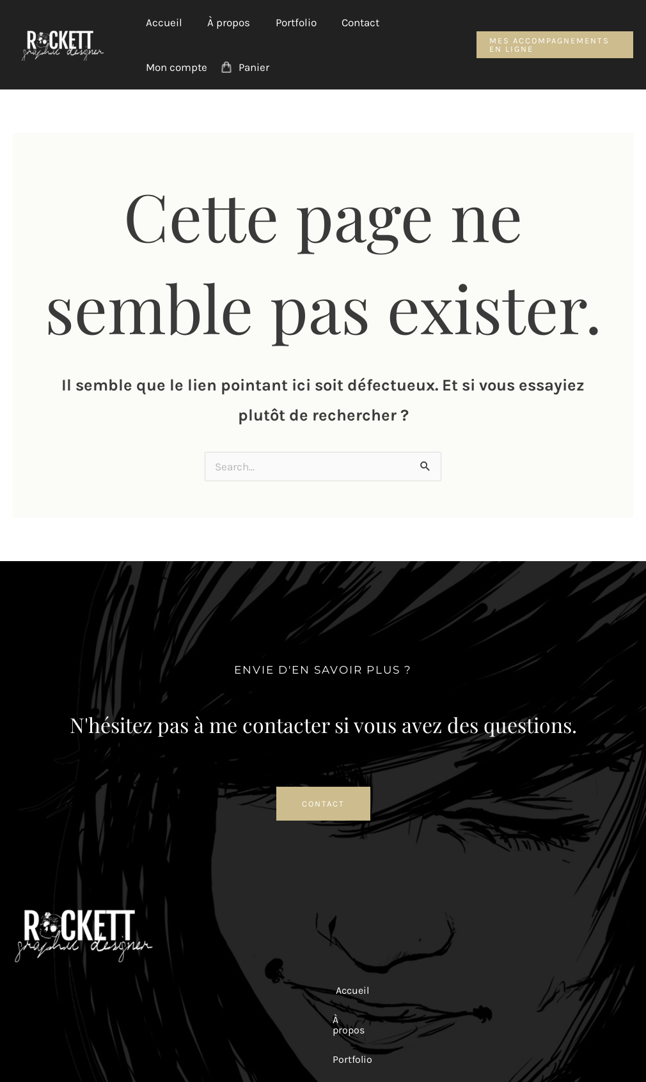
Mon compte (174, 67)
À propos (223, 22)
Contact (348, 22)
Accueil (162, 22)
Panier (248, 67)
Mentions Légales (336, 1046)
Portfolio (287, 22)
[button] (552, 44)
